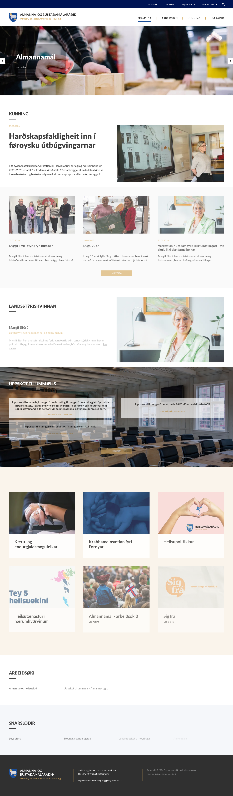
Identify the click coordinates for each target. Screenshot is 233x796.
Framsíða (144, 18)
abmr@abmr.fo (102, 773)
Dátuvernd (170, 4)
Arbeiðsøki (169, 18)
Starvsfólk (152, 4)
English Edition (188, 4)
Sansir (174, 774)
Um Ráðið (217, 18)
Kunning (194, 18)
